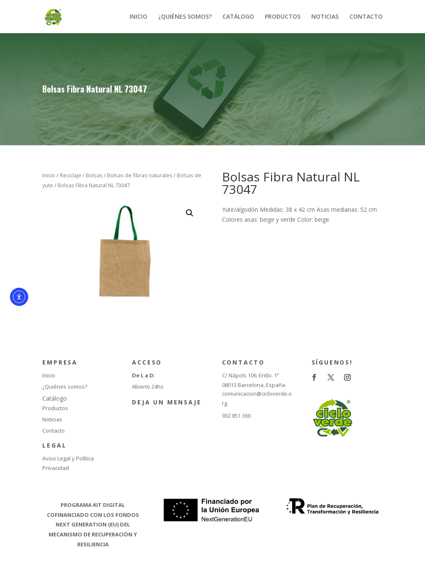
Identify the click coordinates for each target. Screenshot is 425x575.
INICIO (138, 17)
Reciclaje (70, 175)
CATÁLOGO (238, 17)
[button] (189, 213)
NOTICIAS (325, 17)
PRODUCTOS (282, 17)
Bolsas (94, 175)
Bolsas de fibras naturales (139, 175)
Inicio (48, 175)
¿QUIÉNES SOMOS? (185, 17)
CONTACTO (366, 17)
